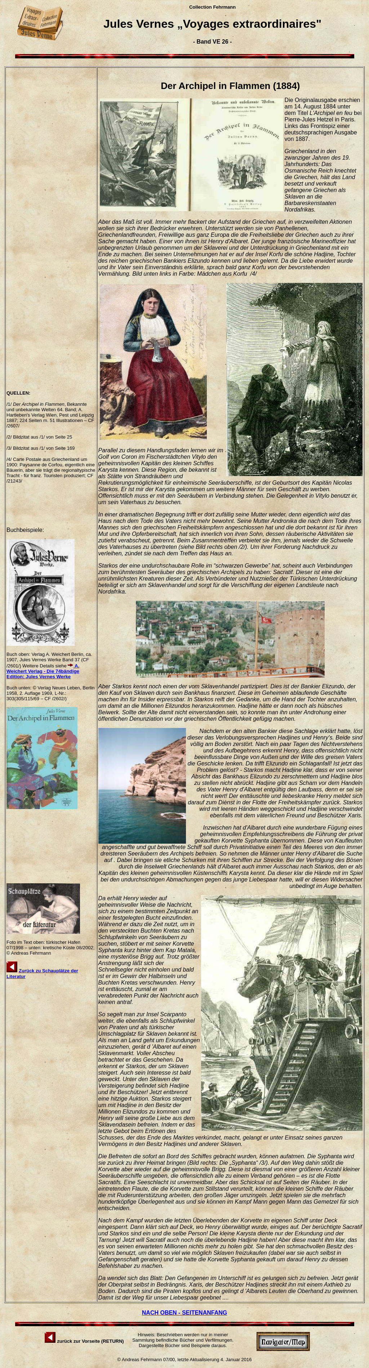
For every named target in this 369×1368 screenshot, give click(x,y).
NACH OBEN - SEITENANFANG (184, 1313)
